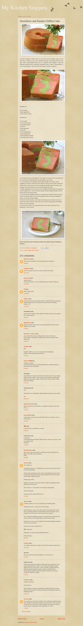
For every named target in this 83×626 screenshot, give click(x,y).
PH (24, 289)
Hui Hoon (26, 599)
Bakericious (27, 259)
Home (42, 619)
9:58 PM (26, 263)
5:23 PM (26, 496)
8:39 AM (26, 430)
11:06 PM (26, 293)
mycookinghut (28, 415)
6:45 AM (26, 457)
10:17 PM (26, 273)
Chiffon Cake (31, 250)
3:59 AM (26, 341)
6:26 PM (26, 557)
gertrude (26, 463)
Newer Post (22, 619)
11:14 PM (26, 594)
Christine (26, 543)
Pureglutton (27, 268)
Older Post (61, 619)
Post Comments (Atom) (31, 622)
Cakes (25, 250)
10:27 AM (26, 398)
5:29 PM (26, 538)
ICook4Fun (27, 579)
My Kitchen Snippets (24, 8)
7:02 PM (26, 445)
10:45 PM (26, 284)
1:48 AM (26, 608)
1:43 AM (26, 410)
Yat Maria (26, 346)
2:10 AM (26, 328)
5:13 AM (26, 574)
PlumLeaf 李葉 (28, 360)
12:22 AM (26, 547)
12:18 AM (26, 306)
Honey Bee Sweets (29, 404)
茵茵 (25, 426)
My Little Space (28, 450)
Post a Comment (26, 611)
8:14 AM (26, 382)
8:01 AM (26, 421)
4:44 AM (26, 355)
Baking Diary (27, 322)
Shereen (26, 298)
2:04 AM (26, 317)
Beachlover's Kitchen (29, 333)
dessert (37, 250)
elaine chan (27, 278)
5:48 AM (26, 368)
